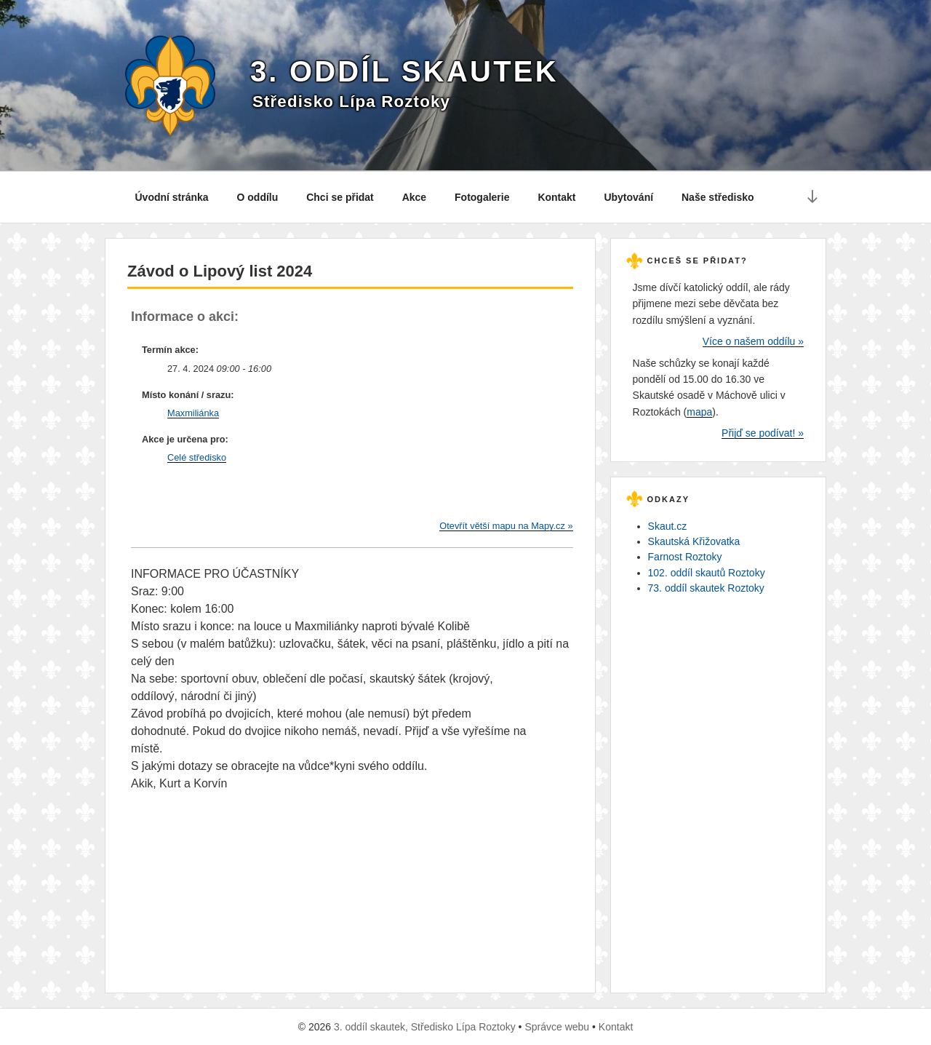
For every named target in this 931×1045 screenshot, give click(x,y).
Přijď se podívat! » (763, 433)
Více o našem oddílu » (753, 341)
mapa (699, 412)
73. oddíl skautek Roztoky (706, 588)
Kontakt (556, 197)
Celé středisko (196, 457)
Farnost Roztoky (685, 557)
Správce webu (556, 1027)
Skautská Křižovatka (694, 541)
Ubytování (628, 197)
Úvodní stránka (172, 197)
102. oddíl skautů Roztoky (706, 573)
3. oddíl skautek (404, 71)
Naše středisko (718, 197)
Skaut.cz (667, 526)
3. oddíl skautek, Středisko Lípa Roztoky (425, 1027)
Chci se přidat (340, 197)
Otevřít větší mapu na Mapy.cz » (505, 525)
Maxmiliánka (193, 413)
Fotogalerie (482, 197)
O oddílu (258, 197)
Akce (414, 197)
